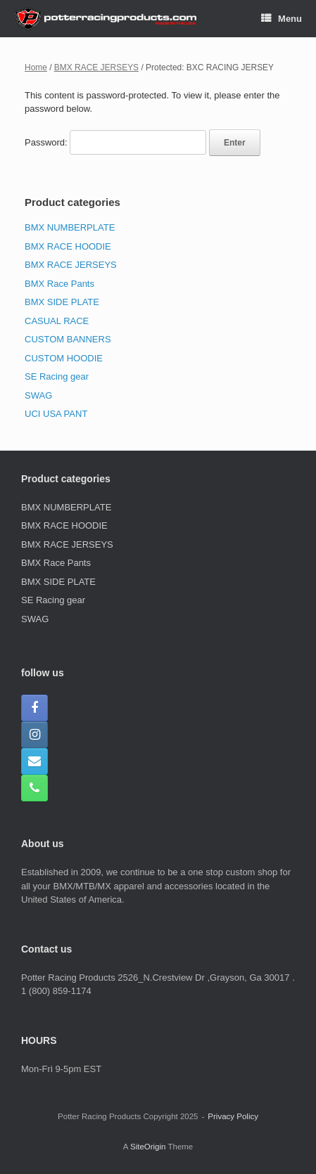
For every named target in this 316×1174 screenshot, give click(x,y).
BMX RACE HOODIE (68, 246)
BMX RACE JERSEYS (96, 67)
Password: (115, 142)
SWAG (38, 395)
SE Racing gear (57, 376)
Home (36, 67)
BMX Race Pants (59, 283)
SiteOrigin (148, 1146)
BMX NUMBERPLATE (70, 227)
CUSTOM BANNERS (68, 339)
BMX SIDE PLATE (62, 302)
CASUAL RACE (57, 321)
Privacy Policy (233, 1116)
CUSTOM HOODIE (64, 358)
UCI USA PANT (56, 413)
